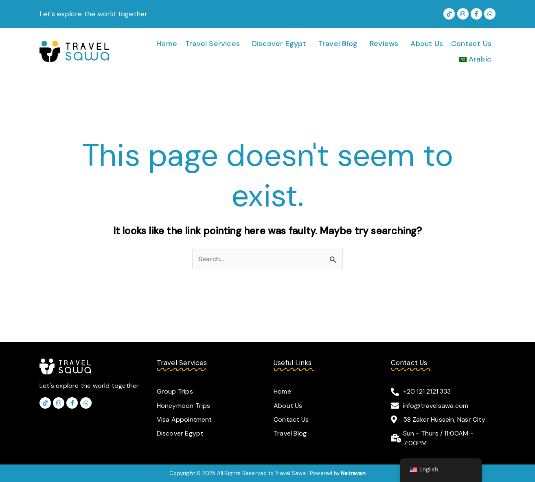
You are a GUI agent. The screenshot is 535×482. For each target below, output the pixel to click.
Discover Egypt (279, 43)
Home (166, 43)
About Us (426, 43)
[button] (214, 43)
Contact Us (471, 43)
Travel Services (212, 43)
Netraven (353, 472)
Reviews (384, 43)
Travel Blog (337, 43)
